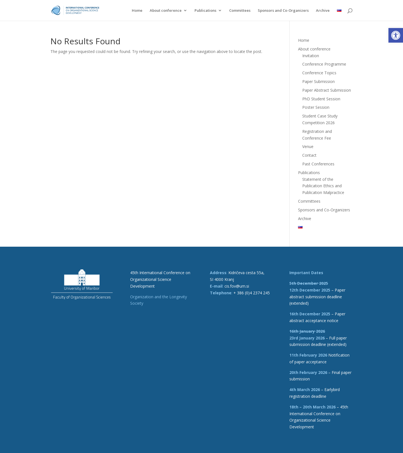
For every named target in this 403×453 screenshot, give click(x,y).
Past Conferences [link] (318, 164)
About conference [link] (166, 10)
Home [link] (137, 10)
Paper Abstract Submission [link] (326, 90)
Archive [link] (323, 10)
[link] (395, 35)
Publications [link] (205, 10)
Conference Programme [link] (324, 64)
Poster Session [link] (315, 107)
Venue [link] (307, 146)
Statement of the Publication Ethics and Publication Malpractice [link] (323, 186)
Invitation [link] (310, 55)
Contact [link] (309, 155)
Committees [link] (239, 10)
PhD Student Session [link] (321, 98)
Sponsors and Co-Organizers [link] (283, 10)
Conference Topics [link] (319, 72)
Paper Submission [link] (318, 81)
